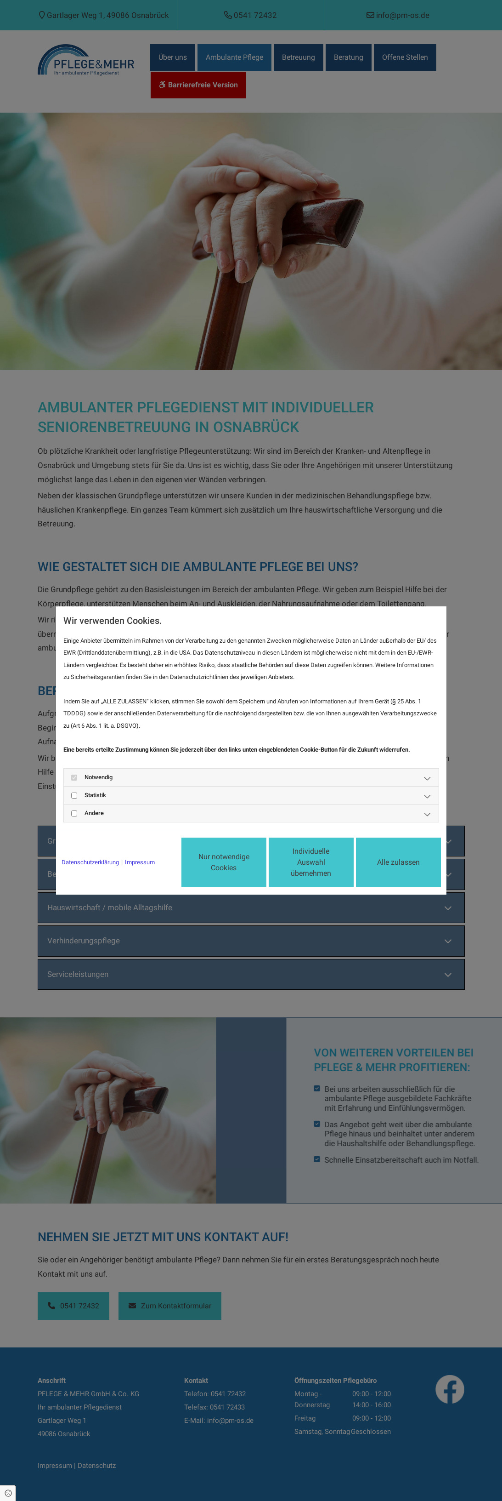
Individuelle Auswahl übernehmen (311, 862)
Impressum (140, 862)
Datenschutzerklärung (90, 862)
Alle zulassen (398, 862)
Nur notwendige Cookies (223, 862)
